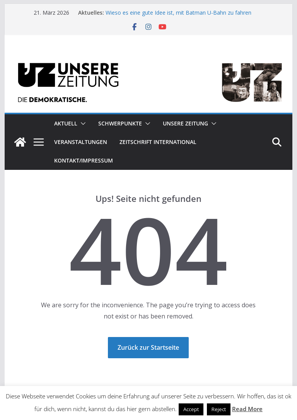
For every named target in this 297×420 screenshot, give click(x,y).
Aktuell (65, 123)
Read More (247, 409)
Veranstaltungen (80, 142)
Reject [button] (219, 409)
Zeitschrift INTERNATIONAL (157, 142)
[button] (81, 123)
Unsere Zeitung (185, 123)
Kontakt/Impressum (83, 160)
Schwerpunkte (120, 123)
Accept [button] (191, 409)
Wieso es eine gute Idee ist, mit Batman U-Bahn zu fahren (178, 12)
